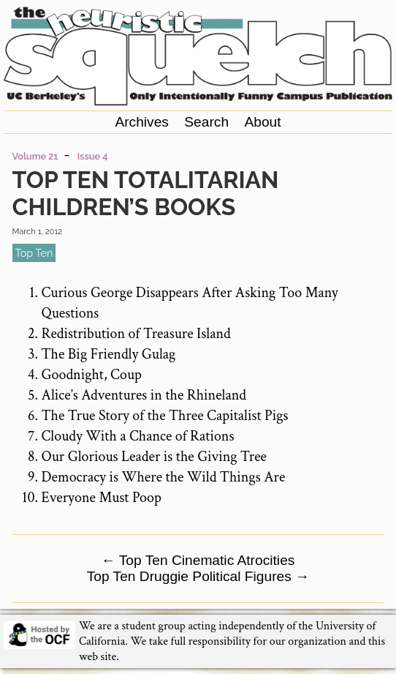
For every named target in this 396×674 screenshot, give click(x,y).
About (262, 122)
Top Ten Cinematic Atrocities (198, 560)
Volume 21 (35, 156)
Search (206, 122)
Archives (142, 122)
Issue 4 (92, 156)
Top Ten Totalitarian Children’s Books (145, 193)
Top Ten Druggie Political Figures (198, 576)
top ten (34, 253)
